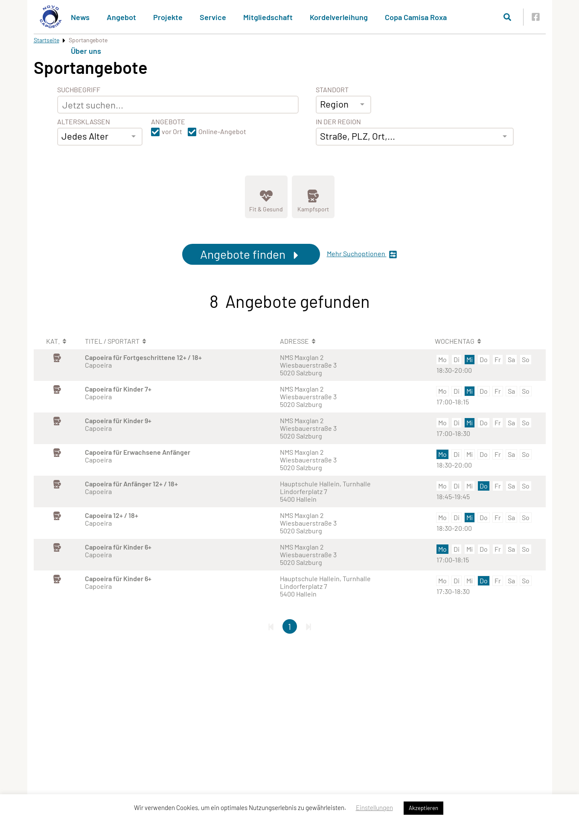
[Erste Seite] (271, 626)
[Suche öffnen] (507, 17)
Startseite (46, 40)
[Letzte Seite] (308, 626)
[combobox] (100, 137)
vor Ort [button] (172, 131)
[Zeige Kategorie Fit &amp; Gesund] (266, 197)
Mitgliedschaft (268, 17)
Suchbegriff (78, 90)
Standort (332, 90)
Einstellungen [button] (374, 807)
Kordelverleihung (339, 17)
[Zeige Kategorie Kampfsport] (313, 197)
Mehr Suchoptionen (362, 254)
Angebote (168, 122)
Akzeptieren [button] (423, 807)
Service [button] (213, 17)
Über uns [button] (86, 51)
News (80, 17)
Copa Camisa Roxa (416, 17)
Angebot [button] (121, 17)
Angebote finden (251, 254)
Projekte (168, 17)
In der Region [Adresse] (338, 122)
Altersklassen (83, 122)
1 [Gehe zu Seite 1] (289, 626)
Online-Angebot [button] (222, 131)
